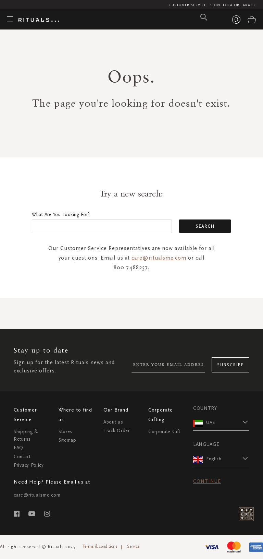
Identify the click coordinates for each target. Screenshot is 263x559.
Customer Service (187, 5)
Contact (22, 457)
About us (113, 422)
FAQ (18, 448)
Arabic (249, 5)
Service (133, 546)
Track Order (116, 430)
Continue (207, 481)
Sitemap (67, 440)
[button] (227, 422)
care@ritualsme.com (159, 257)
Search (205, 226)
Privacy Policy (29, 465)
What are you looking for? (61, 214)
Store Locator (224, 5)
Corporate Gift (164, 432)
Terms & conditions (100, 546)
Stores (66, 432)
